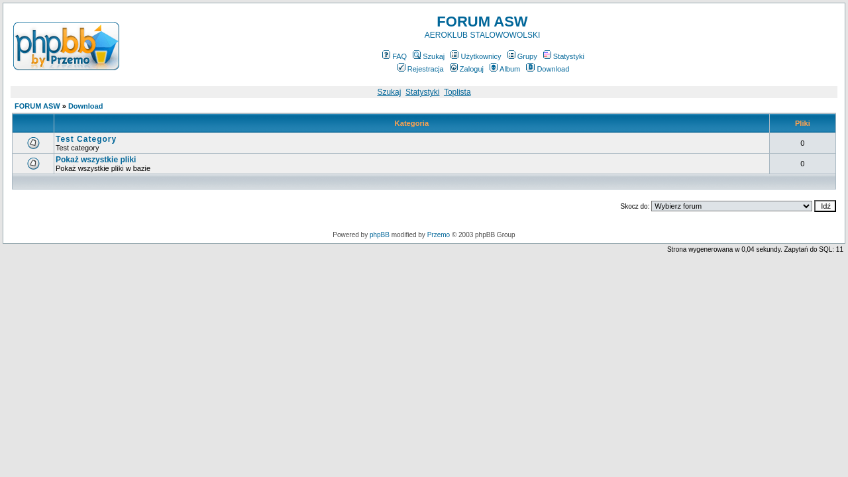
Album (505, 69)
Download (547, 69)
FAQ (394, 56)
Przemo (438, 234)
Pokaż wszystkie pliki (96, 159)
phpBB (380, 234)
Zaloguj (467, 69)
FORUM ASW (37, 106)
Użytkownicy (475, 56)
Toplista (457, 92)
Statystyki (563, 56)
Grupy (522, 56)
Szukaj (429, 56)
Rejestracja (421, 69)
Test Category (86, 139)
